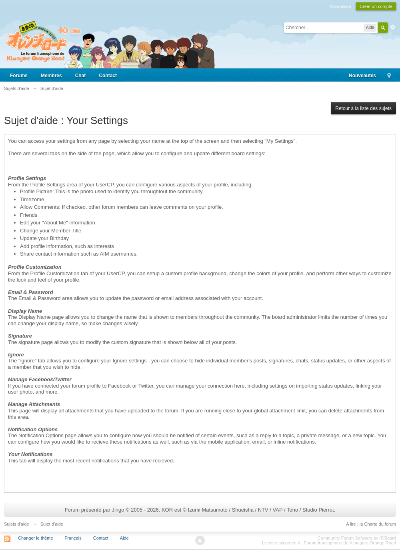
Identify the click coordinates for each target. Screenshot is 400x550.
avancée (393, 27)
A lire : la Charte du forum (371, 524)
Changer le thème (35, 538)
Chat (80, 75)
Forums (19, 75)
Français (73, 538)
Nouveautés (362, 75)
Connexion (340, 6)
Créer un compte (376, 6)
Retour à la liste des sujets (363, 108)
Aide (124, 538)
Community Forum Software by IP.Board (357, 538)
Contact (108, 75)
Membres (51, 75)
